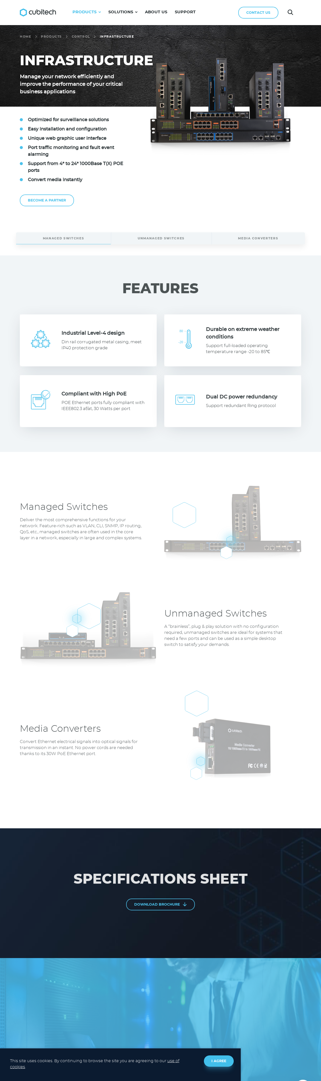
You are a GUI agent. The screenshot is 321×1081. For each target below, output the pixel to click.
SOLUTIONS (122, 12)
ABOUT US (156, 12)
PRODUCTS (86, 12)
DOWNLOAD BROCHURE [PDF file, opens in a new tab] (160, 904)
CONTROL (81, 36)
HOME (25, 36)
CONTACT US (258, 13)
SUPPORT (185, 12)
